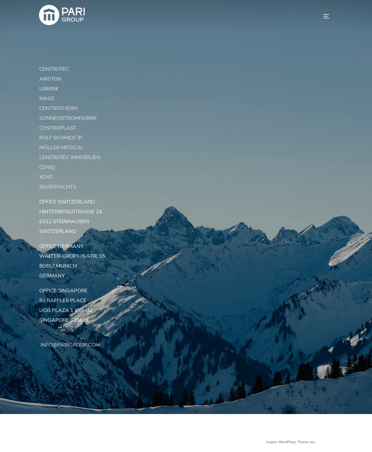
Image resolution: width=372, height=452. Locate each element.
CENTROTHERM (58, 108)
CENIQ (47, 167)
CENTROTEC (54, 69)
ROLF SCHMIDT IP (60, 137)
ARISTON (50, 78)
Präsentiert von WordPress (60, 442)
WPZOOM (324, 442)
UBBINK (49, 88)
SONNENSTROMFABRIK (68, 118)
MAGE (47, 98)
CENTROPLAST (57, 127)
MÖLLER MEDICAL (61, 147)
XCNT (46, 177)
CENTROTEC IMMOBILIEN (69, 157)
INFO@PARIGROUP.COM (69, 344)
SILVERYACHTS (57, 186)
